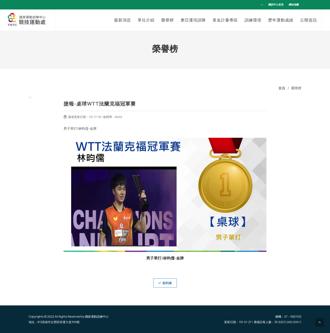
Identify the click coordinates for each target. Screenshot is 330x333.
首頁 (281, 88)
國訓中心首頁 (275, 4)
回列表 (165, 282)
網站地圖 (294, 4)
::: (262, 4)
